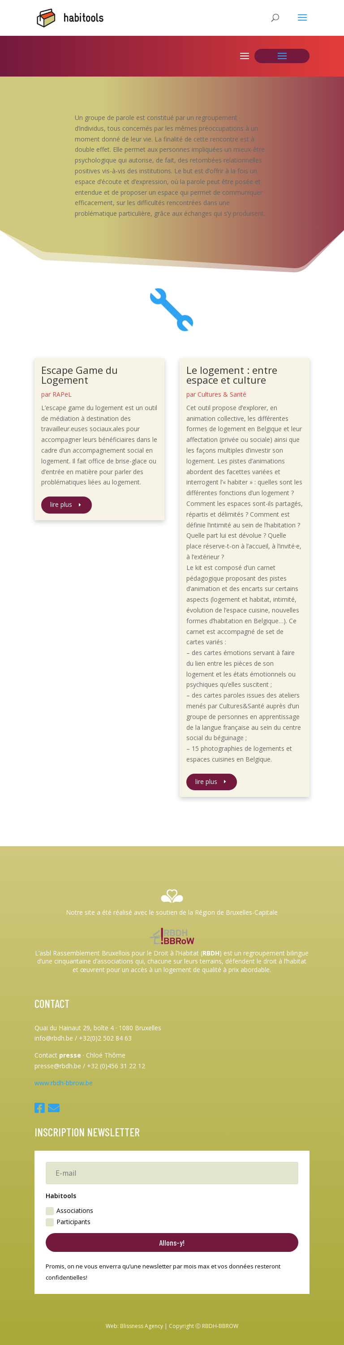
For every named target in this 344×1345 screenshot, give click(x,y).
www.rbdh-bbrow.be (63, 1083)
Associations (69, 1210)
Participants (68, 1221)
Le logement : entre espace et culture (231, 374)
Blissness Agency (141, 1326)
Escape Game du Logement (79, 374)
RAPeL (62, 394)
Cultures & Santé (222, 394)
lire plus (61, 504)
